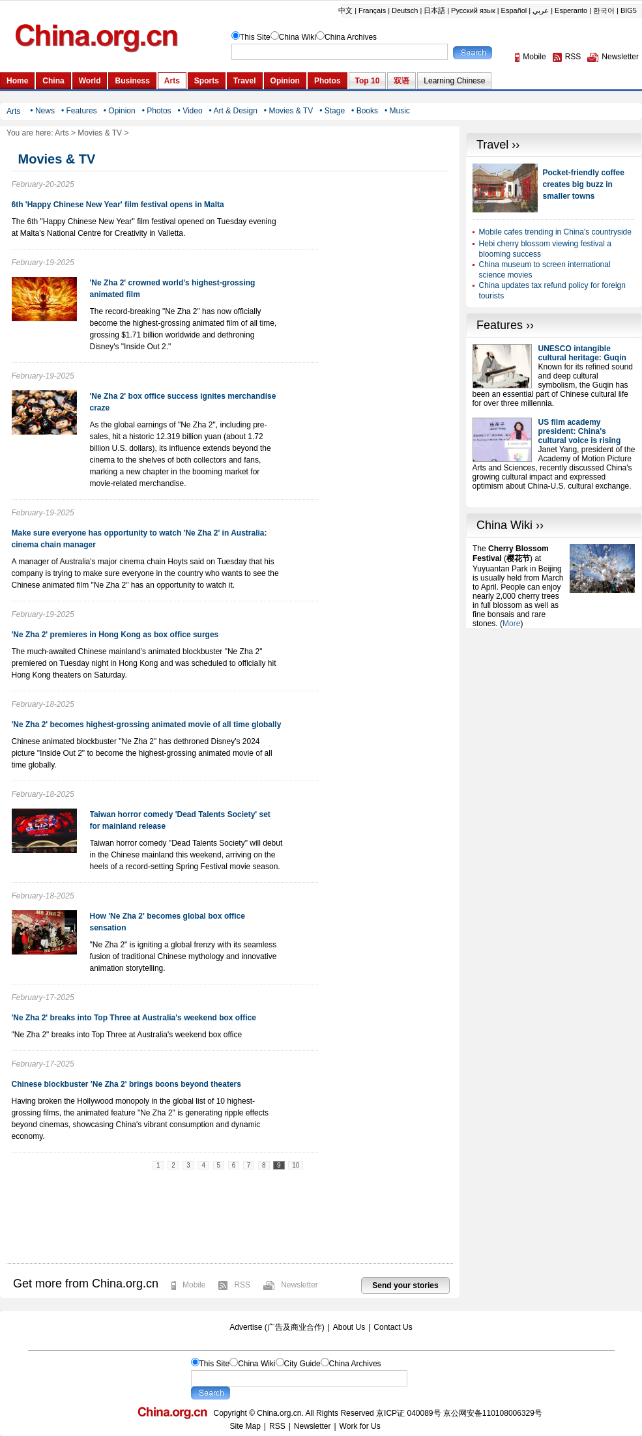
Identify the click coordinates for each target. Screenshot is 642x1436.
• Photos (156, 110)
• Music (397, 110)
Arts (61, 132)
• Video (190, 110)
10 (295, 1165)
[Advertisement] (528, 823)
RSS (242, 1284)
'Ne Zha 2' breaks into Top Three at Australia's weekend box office (134, 1017)
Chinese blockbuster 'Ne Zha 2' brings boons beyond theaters (126, 1084)
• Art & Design (233, 110)
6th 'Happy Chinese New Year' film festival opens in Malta (118, 204)
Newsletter (299, 1284)
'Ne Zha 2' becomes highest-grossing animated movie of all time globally (147, 724)
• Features (79, 110)
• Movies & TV (288, 110)
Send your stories (405, 1285)
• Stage (332, 110)
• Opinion (120, 110)
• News (42, 110)
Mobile (193, 1284)
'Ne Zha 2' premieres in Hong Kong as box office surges (115, 634)
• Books (364, 110)
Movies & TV (100, 132)
